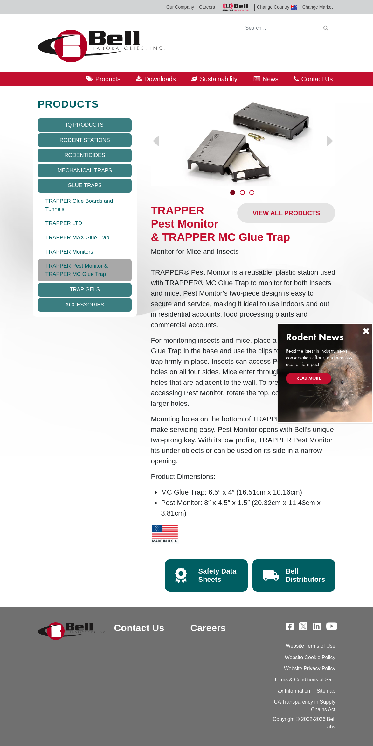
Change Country (277, 7)
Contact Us (317, 78)
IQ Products (84, 125)
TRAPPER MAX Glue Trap (77, 238)
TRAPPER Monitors (69, 252)
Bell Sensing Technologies (236, 7)
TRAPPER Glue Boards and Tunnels (79, 205)
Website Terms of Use (310, 646)
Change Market (317, 7)
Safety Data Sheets (217, 575)
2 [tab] (243, 193)
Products (108, 78)
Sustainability (219, 78)
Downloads (160, 78)
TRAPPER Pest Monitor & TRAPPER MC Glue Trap (76, 270)
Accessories (84, 305)
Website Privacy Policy (309, 668)
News (271, 78)
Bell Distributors (305, 575)
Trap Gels (85, 289)
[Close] (366, 331)
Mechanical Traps (85, 170)
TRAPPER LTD (63, 223)
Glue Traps (85, 185)
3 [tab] (252, 193)
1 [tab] (233, 193)
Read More (308, 378)
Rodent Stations (84, 140)
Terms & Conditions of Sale (304, 679)
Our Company (180, 7)
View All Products (286, 212)
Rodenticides (84, 155)
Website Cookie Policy (310, 657)
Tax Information (292, 690)
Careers (207, 7)
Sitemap (326, 690)
